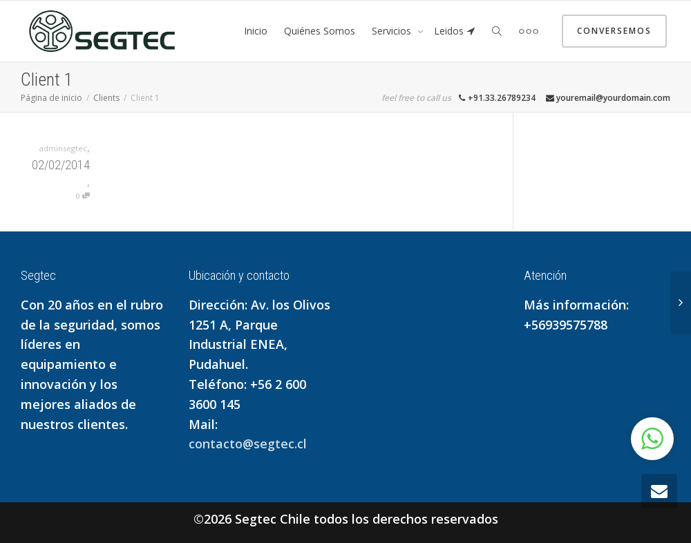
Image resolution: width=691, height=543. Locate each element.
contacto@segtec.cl (248, 443)
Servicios (393, 30)
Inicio (255, 30)
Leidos (455, 30)
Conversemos (614, 31)
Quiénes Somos (319, 30)
